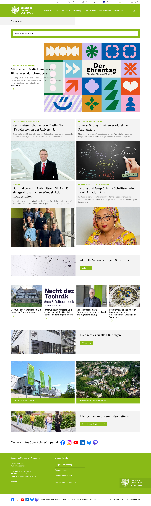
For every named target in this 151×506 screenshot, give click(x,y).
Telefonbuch (74, 2)
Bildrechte (65, 499)
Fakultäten (118, 10)
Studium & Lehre (63, 10)
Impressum (45, 499)
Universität (48, 10)
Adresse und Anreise (63, 483)
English (136, 2)
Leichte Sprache (110, 2)
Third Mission (90, 10)
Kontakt (14, 481)
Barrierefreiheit (82, 499)
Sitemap (93, 499)
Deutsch (124, 2)
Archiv (84, 343)
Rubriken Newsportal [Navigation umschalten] (25, 33)
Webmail (86, 2)
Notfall (97, 2)
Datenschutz (55, 499)
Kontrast (62, 2)
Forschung (77, 10)
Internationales (105, 10)
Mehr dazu (15, 85)
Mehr (84, 268)
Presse (73, 499)
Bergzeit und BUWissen (91, 424)
